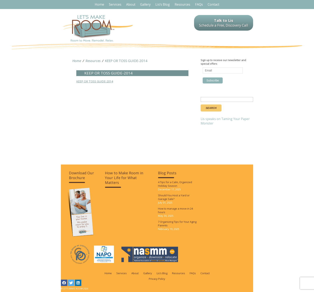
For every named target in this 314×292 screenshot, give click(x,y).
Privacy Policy (157, 279)
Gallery (147, 273)
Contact (205, 273)
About (135, 273)
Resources (93, 60)
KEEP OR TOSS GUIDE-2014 (126, 60)
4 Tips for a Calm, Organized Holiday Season (175, 184)
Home (76, 60)
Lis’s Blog (162, 273)
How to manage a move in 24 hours (175, 210)
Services (121, 273)
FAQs (193, 273)
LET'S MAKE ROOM (98, 28)
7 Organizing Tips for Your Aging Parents (177, 223)
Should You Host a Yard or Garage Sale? (174, 197)
